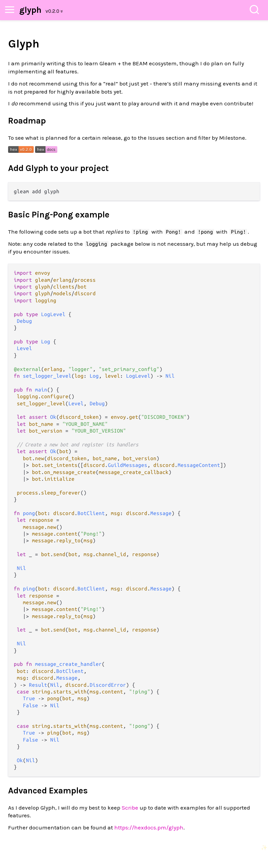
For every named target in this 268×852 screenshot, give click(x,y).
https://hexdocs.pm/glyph (148, 827)
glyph (30, 10)
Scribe (130, 807)
